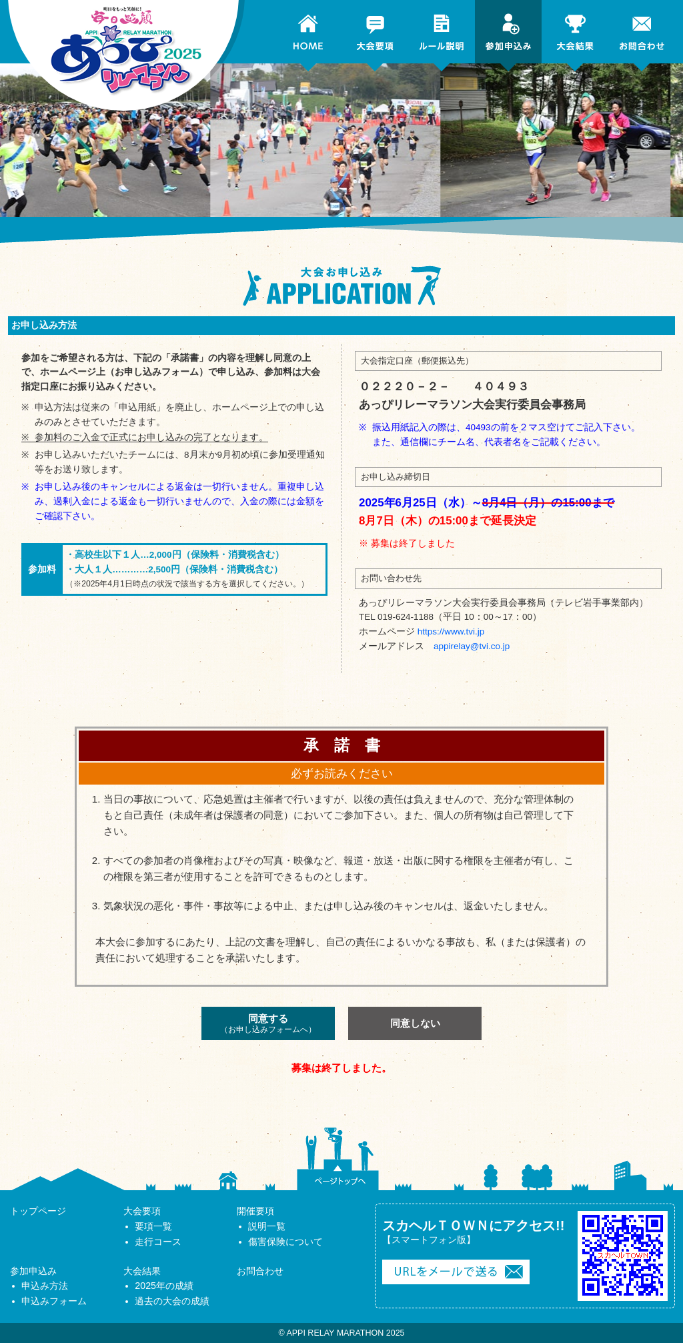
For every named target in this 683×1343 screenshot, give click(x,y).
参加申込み (33, 1271)
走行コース (158, 1241)
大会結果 (142, 1271)
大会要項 (142, 1211)
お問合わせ (260, 1271)
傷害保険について (285, 1241)
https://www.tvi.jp (451, 631)
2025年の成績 (164, 1285)
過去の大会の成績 (172, 1301)
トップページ (38, 1211)
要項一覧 (153, 1226)
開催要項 (255, 1211)
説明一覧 (266, 1226)
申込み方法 (44, 1285)
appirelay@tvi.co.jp (472, 646)
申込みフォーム (54, 1301)
